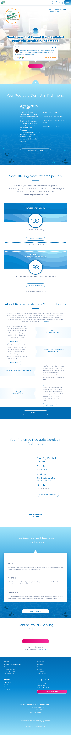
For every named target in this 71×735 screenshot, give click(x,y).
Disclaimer (43, 721)
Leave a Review (35, 611)
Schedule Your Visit (35, 641)
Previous (51, 46)
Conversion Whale (40, 726)
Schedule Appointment (36, 238)
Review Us (7, 689)
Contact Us (7, 682)
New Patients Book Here (47, 494)
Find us (6, 685)
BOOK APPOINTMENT (52, 691)
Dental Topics (41, 673)
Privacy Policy (28, 721)
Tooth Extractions (9, 671)
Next (57, 46)
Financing (7, 687)
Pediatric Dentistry (10, 669)
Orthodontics (8, 667)
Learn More (14, 342)
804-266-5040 (44, 321)
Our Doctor (40, 671)
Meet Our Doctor (35, 66)
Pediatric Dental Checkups (12, 664)
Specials (39, 669)
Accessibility (36, 721)
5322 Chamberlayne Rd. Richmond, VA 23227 (58, 11)
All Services (35, 413)
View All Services (9, 673)
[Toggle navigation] (67, 2)
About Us (49, 405)
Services (39, 667)
